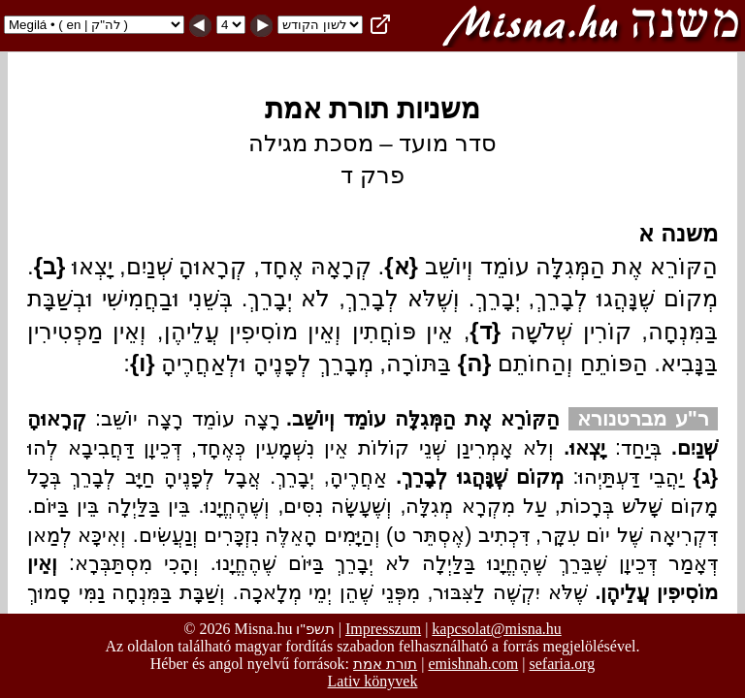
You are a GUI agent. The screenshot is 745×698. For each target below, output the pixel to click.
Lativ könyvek (373, 681)
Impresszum (383, 628)
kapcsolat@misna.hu (496, 628)
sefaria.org (563, 663)
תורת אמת (385, 663)
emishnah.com (473, 663)
